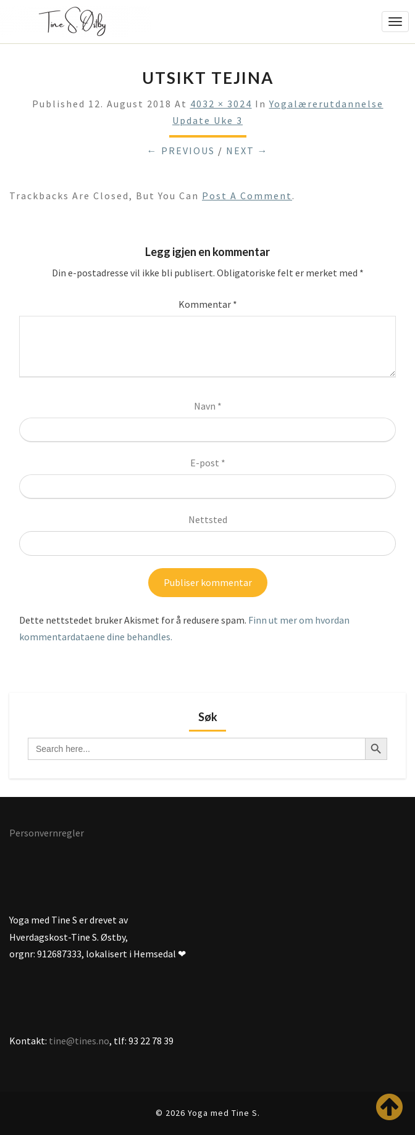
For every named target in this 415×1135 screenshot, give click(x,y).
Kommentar (207, 304)
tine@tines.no (79, 1040)
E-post (207, 462)
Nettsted (207, 519)
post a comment (247, 195)
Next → (247, 150)
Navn (208, 406)
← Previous (181, 150)
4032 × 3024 (221, 103)
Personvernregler (46, 833)
